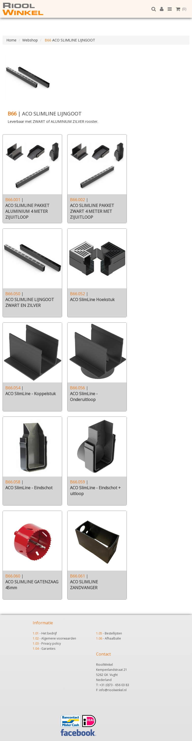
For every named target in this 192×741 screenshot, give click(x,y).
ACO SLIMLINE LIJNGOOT (69, 40)
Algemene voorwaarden (58, 638)
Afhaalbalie (113, 638)
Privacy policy (51, 643)
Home (11, 40)
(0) (181, 8)
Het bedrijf (49, 633)
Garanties (48, 648)
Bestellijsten (113, 633)
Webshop (30, 40)
